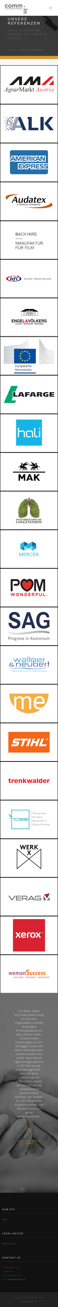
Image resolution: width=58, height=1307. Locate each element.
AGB (4, 1219)
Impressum (9, 1243)
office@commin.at (16, 1279)
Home (11, 50)
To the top (29, 1302)
